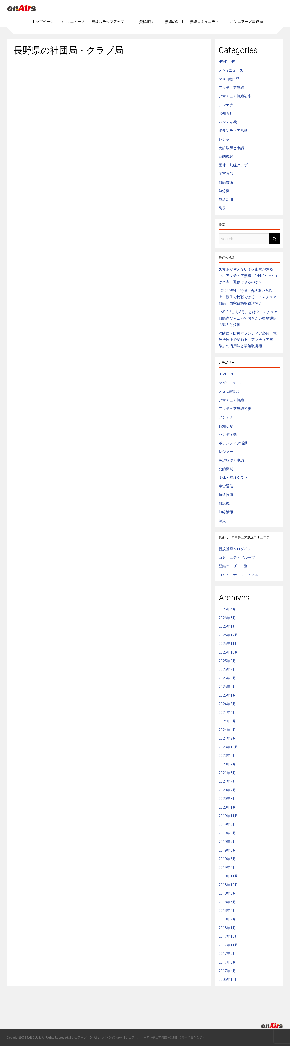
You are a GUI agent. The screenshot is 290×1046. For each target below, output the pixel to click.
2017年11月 (228, 945)
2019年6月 (227, 850)
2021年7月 (227, 781)
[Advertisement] (109, 96)
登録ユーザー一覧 (233, 566)
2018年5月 (227, 902)
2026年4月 (227, 609)
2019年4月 (227, 867)
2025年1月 (227, 695)
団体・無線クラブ (233, 165)
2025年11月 (228, 644)
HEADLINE (227, 62)
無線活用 (226, 199)
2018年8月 (227, 893)
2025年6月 (227, 678)
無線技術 (226, 182)
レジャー (226, 139)
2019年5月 (227, 859)
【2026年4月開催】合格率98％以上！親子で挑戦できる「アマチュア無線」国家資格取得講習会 (248, 296)
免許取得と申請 (231, 148)
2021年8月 (227, 773)
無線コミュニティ (204, 21)
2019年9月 (227, 824)
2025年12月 (228, 635)
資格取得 (146, 21)
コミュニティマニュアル (239, 575)
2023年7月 (227, 764)
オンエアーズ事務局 (246, 21)
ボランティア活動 (233, 130)
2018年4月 (227, 910)
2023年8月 (227, 755)
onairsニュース (72, 21)
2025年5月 (227, 687)
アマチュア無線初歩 (235, 96)
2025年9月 (227, 661)
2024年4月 (227, 730)
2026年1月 (227, 626)
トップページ (43, 21)
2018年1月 (227, 928)
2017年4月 (227, 971)
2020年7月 (227, 790)
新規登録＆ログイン (235, 549)
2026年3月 (227, 618)
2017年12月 (228, 936)
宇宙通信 (226, 174)
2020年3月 (227, 799)
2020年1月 (227, 807)
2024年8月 (227, 704)
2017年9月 (227, 954)
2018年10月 (228, 885)
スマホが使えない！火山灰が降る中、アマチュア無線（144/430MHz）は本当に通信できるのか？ (249, 275)
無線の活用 (174, 21)
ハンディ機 (228, 122)
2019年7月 (227, 842)
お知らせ (226, 113)
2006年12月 (228, 979)
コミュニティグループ (237, 557)
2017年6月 (227, 962)
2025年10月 (228, 652)
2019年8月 (227, 833)
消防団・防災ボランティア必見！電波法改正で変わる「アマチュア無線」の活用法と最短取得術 (248, 339)
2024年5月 (227, 721)
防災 (222, 208)
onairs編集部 (229, 79)
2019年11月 (228, 816)
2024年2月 (227, 738)
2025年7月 (227, 669)
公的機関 (226, 156)
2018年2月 (227, 919)
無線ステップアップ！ (110, 21)
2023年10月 (228, 747)
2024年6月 (227, 712)
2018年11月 (228, 876)
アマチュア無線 (231, 87)
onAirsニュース (231, 70)
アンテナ (226, 105)
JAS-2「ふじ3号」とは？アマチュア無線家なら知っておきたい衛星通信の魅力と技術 (248, 318)
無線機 (224, 191)
